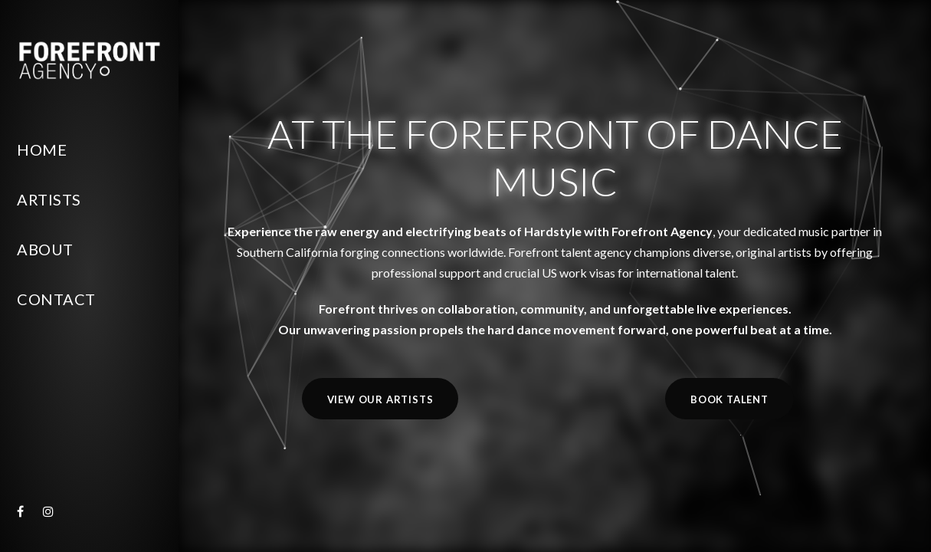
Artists (49, 199)
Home (42, 149)
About (45, 249)
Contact (56, 299)
